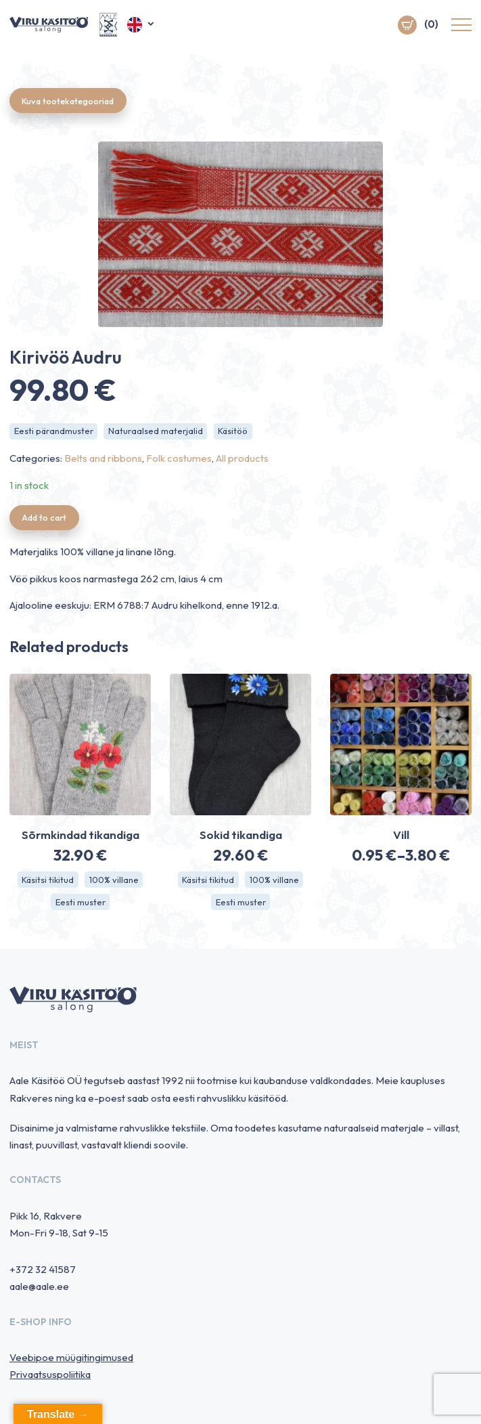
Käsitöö (233, 432)
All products (242, 459)
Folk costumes (179, 459)
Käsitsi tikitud (48, 881)
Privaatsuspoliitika (50, 1377)
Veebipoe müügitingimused (71, 1360)
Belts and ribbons (103, 459)
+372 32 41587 (42, 1271)
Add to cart (46, 518)
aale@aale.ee (39, 1288)
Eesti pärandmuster (53, 432)
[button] (141, 26)
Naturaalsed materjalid (155, 432)
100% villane (114, 881)
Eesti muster (80, 904)
